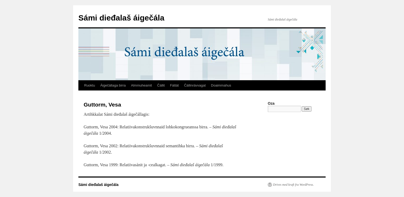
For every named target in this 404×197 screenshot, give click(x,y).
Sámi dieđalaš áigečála (121, 17)
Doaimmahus (221, 85)
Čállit (161, 85)
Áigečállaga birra (113, 85)
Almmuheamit (141, 85)
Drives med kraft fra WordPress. (293, 184)
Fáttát (174, 85)
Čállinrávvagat (195, 85)
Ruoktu (89, 85)
